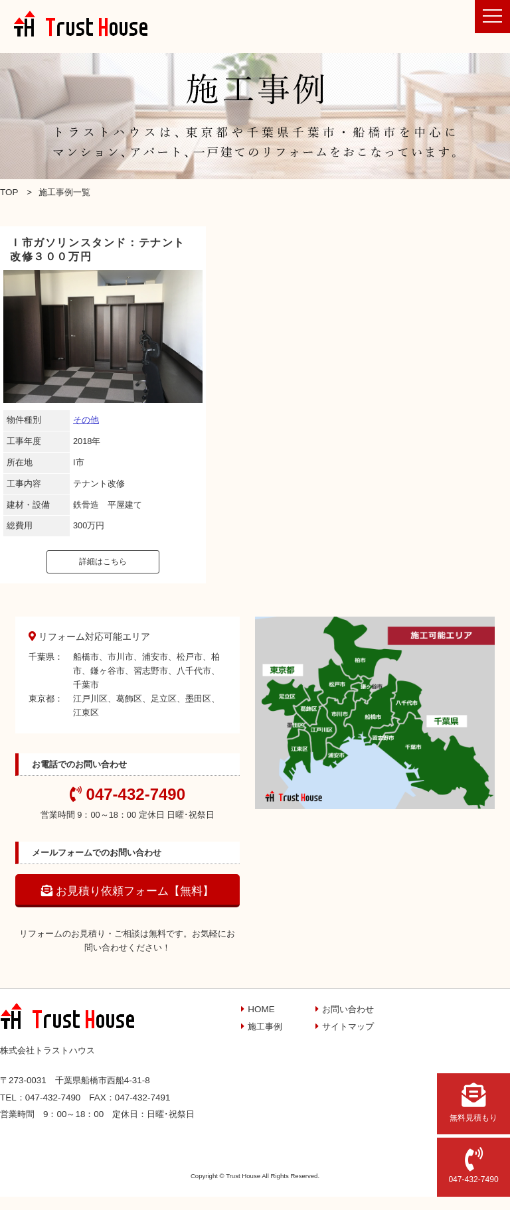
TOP (9, 192)
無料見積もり (473, 1102)
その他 (86, 420)
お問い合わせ (348, 1009)
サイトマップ (348, 1026)
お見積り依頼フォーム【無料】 (127, 890)
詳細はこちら (103, 561)
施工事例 (265, 1026)
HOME (261, 1009)
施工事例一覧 (64, 192)
